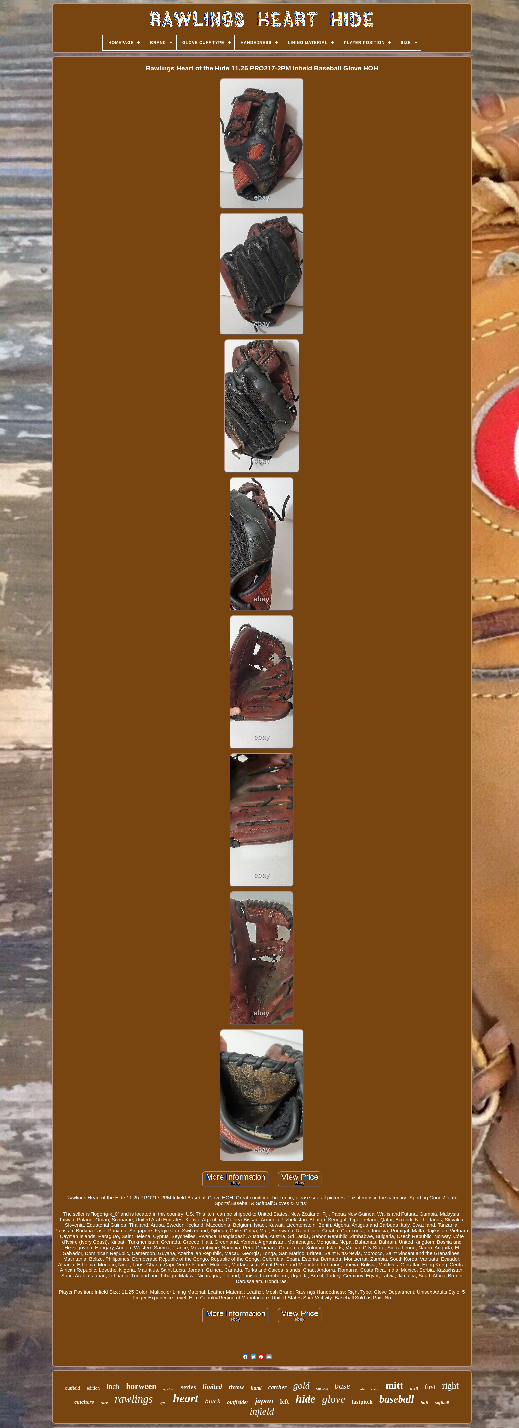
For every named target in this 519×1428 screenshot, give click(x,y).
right (450, 1386)
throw (236, 1387)
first (430, 1387)
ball (424, 1402)
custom (322, 1388)
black (213, 1401)
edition (93, 1388)
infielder (168, 1389)
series (188, 1387)
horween (141, 1386)
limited (212, 1387)
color (375, 1389)
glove (333, 1399)
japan (264, 1400)
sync (163, 1402)
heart (185, 1398)
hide (305, 1399)
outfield (72, 1388)
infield (262, 1411)
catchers (84, 1402)
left (284, 1401)
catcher (277, 1387)
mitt (394, 1385)
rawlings (134, 1399)
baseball (396, 1399)
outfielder (237, 1402)
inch (112, 1386)
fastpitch (362, 1402)
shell (414, 1388)
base (342, 1386)
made (361, 1389)
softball (442, 1402)
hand (256, 1388)
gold (301, 1385)
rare (104, 1402)
